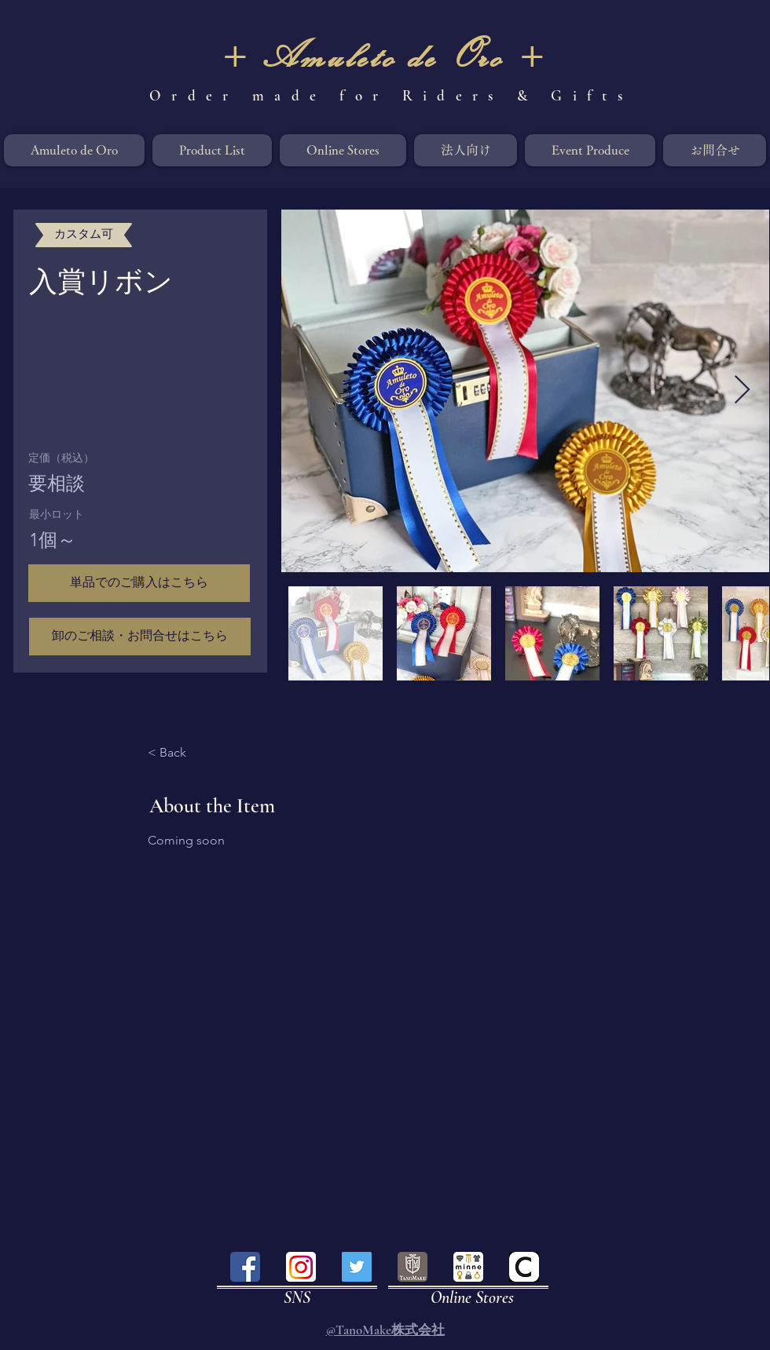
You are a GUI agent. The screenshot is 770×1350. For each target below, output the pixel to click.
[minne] (468, 1267)
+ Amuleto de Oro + (385, 54)
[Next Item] (742, 390)
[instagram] (301, 1267)
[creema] (524, 1267)
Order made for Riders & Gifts (390, 95)
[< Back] (191, 753)
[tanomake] (412, 1267)
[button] (139, 583)
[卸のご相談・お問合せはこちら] (140, 636)
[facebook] (245, 1267)
